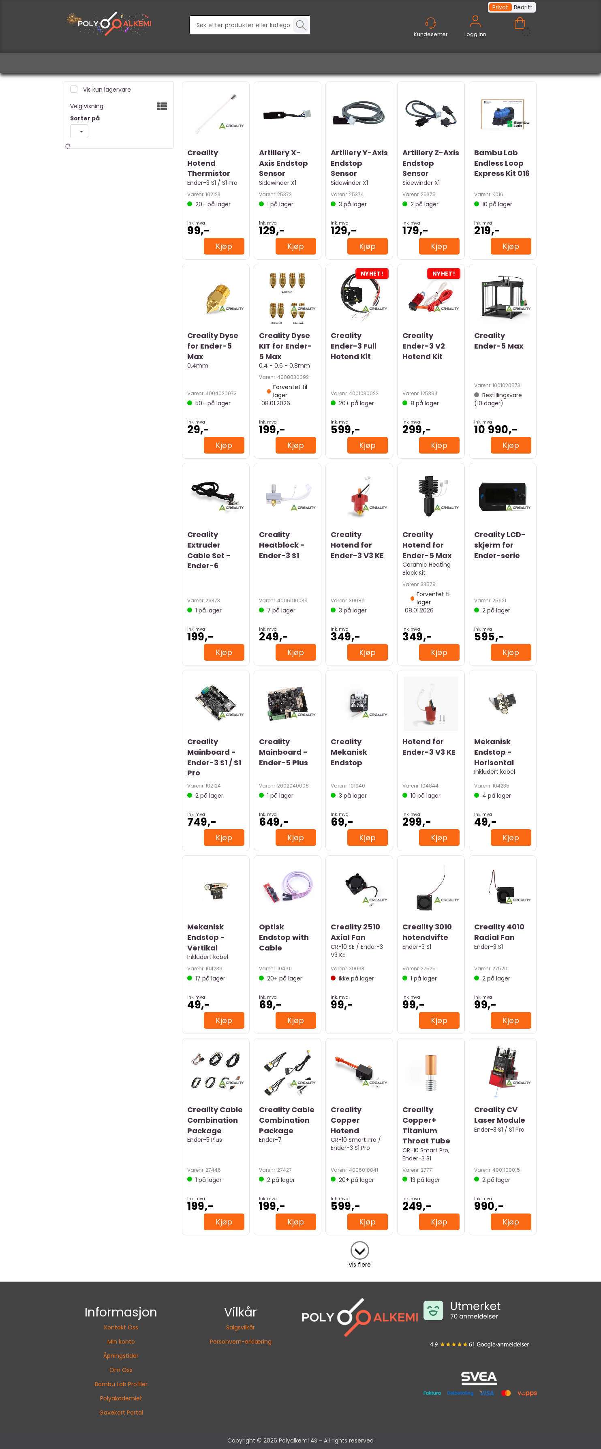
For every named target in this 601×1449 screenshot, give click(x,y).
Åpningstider (121, 1356)
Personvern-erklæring (241, 1342)
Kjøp (224, 246)
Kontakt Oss (121, 1327)
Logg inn (475, 30)
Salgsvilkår (240, 1327)
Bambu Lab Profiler (121, 1384)
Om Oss (121, 1370)
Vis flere (360, 1265)
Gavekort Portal (121, 1412)
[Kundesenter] (430, 23)
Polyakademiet (121, 1398)
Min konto (121, 1342)
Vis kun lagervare (106, 90)
